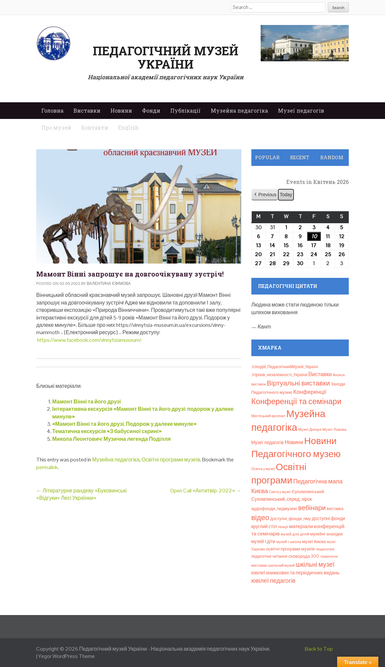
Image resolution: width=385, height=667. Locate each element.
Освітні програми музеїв (171, 459)
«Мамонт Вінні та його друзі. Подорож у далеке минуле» (124, 423)
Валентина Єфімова (109, 283)
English (128, 127)
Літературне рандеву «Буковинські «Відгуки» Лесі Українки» (81, 494)
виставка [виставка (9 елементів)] (335, 508)
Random (331, 157)
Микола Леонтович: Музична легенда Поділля (111, 438)
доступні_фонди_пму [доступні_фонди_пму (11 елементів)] (290, 518)
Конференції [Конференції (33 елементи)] (309, 391)
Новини (121, 110)
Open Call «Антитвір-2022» (205, 490)
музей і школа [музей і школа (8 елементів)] (288, 541)
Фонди (151, 110)
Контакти (94, 127)
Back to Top (319, 648)
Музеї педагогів (301, 110)
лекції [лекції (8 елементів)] (283, 526)
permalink (47, 467)
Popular (267, 157)
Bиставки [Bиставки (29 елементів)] (320, 374)
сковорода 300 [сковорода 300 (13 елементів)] (303, 556)
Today (286, 194)
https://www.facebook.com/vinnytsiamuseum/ (89, 339)
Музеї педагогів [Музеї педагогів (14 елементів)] (267, 442)
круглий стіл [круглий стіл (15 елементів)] (264, 526)
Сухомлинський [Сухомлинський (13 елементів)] (308, 491)
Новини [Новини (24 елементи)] (294, 442)
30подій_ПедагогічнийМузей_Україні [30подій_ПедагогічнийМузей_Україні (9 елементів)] (284, 366)
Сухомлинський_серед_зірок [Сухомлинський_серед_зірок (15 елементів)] (281, 499)
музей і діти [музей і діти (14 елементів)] (263, 541)
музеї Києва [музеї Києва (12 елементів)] (314, 541)
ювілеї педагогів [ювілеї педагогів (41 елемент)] (273, 580)
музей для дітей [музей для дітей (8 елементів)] (295, 534)
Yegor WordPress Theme (66, 656)
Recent (299, 157)
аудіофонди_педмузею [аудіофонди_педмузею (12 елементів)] (274, 508)
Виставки (86, 110)
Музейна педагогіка (239, 110)
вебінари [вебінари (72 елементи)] (312, 507)
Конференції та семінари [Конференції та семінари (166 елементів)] (296, 401)
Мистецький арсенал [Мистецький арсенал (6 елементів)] (268, 415)
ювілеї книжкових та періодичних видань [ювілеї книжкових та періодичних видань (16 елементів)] (295, 573)
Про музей (56, 127)
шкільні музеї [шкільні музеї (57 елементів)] (315, 564)
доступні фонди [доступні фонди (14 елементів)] (328, 518)
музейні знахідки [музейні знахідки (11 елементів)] (326, 534)
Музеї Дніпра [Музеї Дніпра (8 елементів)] (309, 429)
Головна (52, 110)
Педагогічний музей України (165, 57)
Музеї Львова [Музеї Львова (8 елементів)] (334, 429)
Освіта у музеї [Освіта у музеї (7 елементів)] (263, 468)
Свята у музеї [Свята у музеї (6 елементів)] (280, 491)
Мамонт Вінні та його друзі (86, 401)
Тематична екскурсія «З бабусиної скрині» (107, 431)
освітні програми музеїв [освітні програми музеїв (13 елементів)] (290, 549)
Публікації (185, 110)
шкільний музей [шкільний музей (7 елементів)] (281, 565)
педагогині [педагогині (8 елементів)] (325, 549)
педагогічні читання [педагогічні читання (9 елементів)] (269, 556)
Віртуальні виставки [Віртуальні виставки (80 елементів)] (298, 382)
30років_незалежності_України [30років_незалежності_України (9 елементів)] (279, 374)
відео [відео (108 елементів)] (260, 517)
